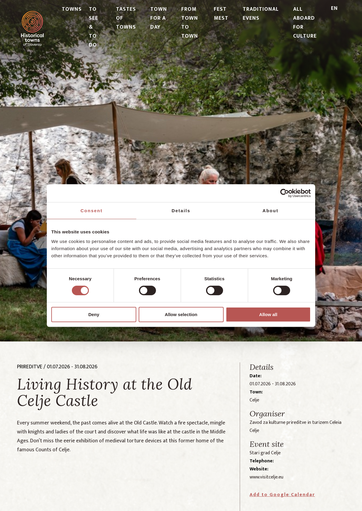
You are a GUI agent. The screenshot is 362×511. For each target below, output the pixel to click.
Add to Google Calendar (282, 495)
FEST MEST (221, 14)
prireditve (29, 366)
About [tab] (270, 210)
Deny (93, 314)
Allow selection (181, 314)
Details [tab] (180, 210)
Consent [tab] (92, 210)
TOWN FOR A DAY (158, 18)
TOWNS (72, 9)
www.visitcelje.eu (266, 477)
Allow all (268, 314)
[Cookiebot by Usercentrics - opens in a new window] (285, 193)
